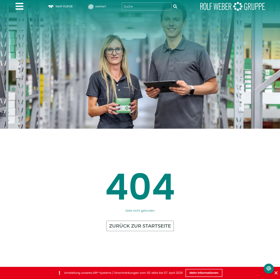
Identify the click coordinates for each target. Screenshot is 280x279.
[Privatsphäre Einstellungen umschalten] (269, 269)
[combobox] (146, 6)
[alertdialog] (140, 273)
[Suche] (175, 6)
